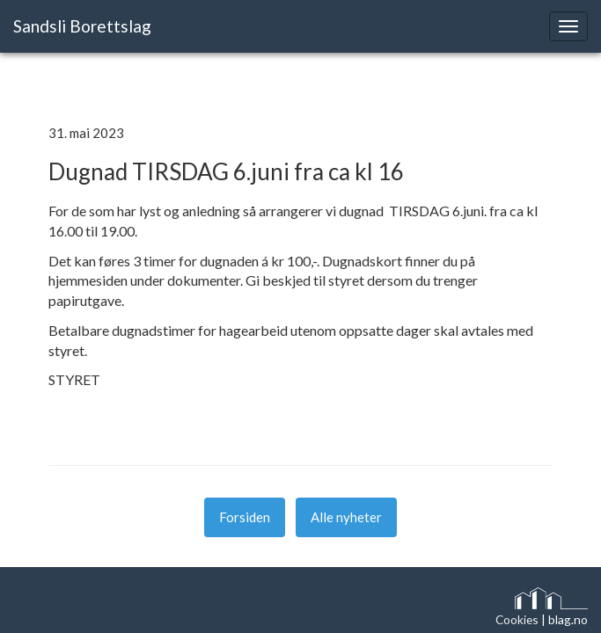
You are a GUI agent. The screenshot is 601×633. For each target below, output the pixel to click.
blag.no (568, 619)
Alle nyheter (346, 517)
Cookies (517, 619)
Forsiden (244, 517)
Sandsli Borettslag (82, 26)
